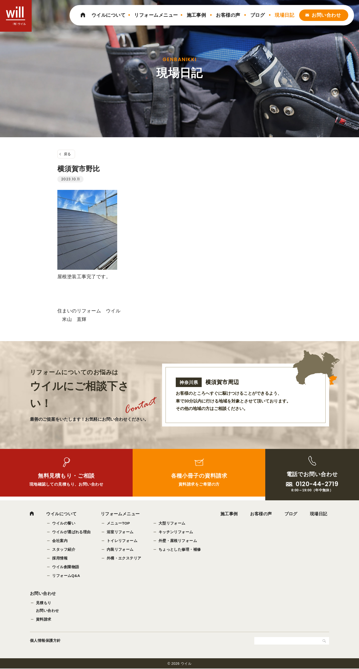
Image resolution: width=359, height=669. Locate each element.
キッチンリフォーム (176, 532)
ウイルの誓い (63, 523)
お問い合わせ (326, 15)
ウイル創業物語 (65, 567)
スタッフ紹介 (63, 549)
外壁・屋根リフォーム (178, 540)
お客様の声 (228, 15)
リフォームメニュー (156, 15)
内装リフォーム (120, 549)
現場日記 (284, 15)
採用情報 (60, 558)
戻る (67, 154)
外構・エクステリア (124, 558)
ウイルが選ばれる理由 (71, 532)
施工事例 (196, 15)
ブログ (257, 15)
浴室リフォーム (120, 532)
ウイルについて (108, 15)
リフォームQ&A (66, 575)
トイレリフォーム (122, 540)
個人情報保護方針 (45, 641)
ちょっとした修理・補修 (180, 549)
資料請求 (43, 620)
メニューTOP (118, 523)
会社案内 (60, 540)
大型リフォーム (172, 523)
